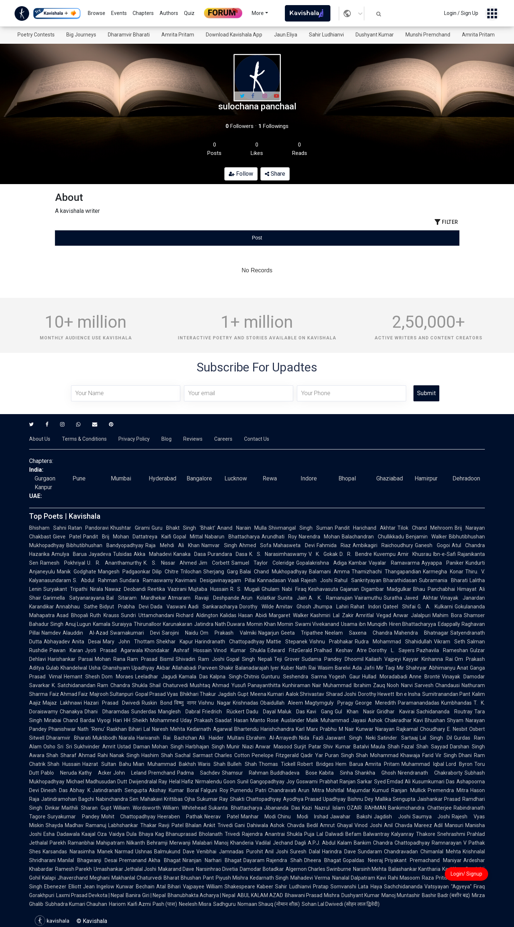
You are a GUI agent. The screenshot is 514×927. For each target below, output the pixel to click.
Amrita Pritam (177, 35)
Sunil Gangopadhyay (261, 781)
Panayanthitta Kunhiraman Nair (285, 685)
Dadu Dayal (261, 711)
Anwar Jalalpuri (412, 615)
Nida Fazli (311, 738)
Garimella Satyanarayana (74, 598)
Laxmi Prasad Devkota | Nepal (90, 895)
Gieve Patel (67, 537)
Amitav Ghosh (293, 606)
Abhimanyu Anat (448, 668)
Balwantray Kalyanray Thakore (399, 834)
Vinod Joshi (368, 825)
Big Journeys (81, 35)
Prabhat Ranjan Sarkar (345, 781)
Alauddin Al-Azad (85, 633)
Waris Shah (211, 764)
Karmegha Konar (443, 571)
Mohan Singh (168, 746)
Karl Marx (307, 729)
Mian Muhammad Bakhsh (164, 764)
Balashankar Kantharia (414, 869)
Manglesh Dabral (179, 711)
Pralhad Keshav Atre (340, 650)
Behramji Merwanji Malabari (179, 843)
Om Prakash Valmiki (228, 633)
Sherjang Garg (220, 571)
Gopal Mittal (188, 537)
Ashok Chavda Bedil (294, 825)
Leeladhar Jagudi (156, 676)
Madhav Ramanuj (85, 825)
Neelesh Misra (195, 904)
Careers (223, 439)
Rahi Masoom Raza (411, 878)
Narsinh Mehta (370, 869)
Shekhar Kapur (174, 641)
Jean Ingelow (99, 886)
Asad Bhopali (72, 615)
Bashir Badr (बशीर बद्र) (446, 895)
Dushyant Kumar (375, 35)
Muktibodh (105, 738)
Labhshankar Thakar (132, 825)
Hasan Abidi (252, 615)
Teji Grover (287, 659)
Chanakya (71, 711)
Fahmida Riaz (334, 545)
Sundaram (370, 851)
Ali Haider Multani (221, 738)
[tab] (122, 238)
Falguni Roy (214, 790)
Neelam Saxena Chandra (358, 633)
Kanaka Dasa (189, 554)
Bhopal (347, 478)
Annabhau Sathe (77, 606)
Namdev (51, 633)
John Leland (129, 773)
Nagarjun (268, 633)
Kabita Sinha (336, 773)
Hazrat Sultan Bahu (106, 764)
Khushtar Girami (130, 528)
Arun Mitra (311, 790)
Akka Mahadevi (153, 554)
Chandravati (282, 790)
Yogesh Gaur (344, 676)
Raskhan (117, 729)
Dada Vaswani (168, 606)
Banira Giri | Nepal (145, 895)
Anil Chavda (398, 825)
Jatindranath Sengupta (119, 790)
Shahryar (416, 668)
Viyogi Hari (109, 720)
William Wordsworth (137, 808)
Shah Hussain (64, 764)
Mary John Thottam (128, 641)
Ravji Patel (171, 825)
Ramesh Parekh (73, 869)
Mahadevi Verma (310, 878)
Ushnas (143, 851)
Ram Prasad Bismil (150, 659)
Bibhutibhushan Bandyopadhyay (105, 545)
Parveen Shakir (216, 668)
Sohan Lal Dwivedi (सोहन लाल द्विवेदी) (341, 904)
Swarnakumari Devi (135, 633)
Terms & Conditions (84, 439)
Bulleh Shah (241, 764)
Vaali (293, 580)
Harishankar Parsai (70, 659)
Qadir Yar (312, 755)
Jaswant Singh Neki (350, 738)
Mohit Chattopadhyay (128, 816)
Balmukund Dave (174, 851)
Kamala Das (193, 676)
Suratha (393, 598)
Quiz (189, 13)
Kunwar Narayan (375, 729)
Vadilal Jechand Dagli (280, 843)
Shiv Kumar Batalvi (346, 746)
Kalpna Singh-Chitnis (234, 676)
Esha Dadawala (61, 834)
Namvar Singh (219, 545)
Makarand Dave (176, 869)
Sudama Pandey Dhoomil (332, 659)
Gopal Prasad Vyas (156, 694)
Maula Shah (385, 746)
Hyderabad (162, 478)
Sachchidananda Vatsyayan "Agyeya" (428, 886)
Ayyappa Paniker (442, 563)
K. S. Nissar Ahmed (170, 563)
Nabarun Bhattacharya (232, 537)
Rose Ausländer (286, 720)
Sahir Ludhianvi (326, 35)
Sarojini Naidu (180, 633)
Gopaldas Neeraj (362, 860)
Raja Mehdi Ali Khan (172, 545)
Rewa (270, 478)
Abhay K (80, 790)
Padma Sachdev (198, 773)
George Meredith (375, 703)
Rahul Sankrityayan (357, 580)
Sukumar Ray (212, 799)
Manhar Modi (258, 816)
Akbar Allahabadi (176, 668)
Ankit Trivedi (218, 825)
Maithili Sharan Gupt (86, 808)
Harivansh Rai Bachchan (167, 738)
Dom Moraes (117, 676)
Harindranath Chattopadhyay (229, 641)
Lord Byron (459, 764)
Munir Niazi (240, 746)
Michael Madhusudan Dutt (96, 781)
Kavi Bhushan (429, 720)
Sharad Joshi (341, 694)
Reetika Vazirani (167, 589)
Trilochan (190, 571)
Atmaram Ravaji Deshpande (203, 598)
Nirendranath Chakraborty (430, 773)
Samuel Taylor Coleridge (262, 563)
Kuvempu (385, 554)
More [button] (258, 13)
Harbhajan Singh (205, 746)
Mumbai (121, 478)
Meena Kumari (267, 694)
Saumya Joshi (431, 816)
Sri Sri (64, 746)
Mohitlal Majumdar (348, 790)
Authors (169, 13)
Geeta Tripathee (302, 633)
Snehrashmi (451, 834)
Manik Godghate (76, 571)
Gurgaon (45, 478)
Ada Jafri (363, 668)
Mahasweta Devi (293, 545)
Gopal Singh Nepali (249, 659)
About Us (39, 439)
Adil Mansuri (448, 825)
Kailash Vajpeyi (383, 659)
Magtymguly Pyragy (329, 703)
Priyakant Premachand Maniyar (423, 860)
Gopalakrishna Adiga (321, 563)
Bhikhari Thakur (198, 694)
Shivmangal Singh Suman (300, 528)
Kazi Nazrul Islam (323, 808)
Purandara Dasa (227, 554)
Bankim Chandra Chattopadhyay (392, 843)
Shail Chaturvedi (168, 685)
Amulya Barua (69, 554)
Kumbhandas (456, 703)
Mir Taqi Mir (390, 668)
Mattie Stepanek (286, 641)
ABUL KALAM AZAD (260, 895)
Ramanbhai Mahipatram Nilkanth (106, 843)
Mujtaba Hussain (208, 589)
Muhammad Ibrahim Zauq (354, 685)
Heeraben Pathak (180, 816)
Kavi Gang (320, 711)
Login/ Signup (466, 874)
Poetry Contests (36, 35)
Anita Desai (86, 641)
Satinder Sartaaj (397, 738)
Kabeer (265, 886)
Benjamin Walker (426, 537)
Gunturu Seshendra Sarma (294, 676)
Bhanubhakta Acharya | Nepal (201, 895)
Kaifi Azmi (139, 904)
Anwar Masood (273, 746)
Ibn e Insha (408, 694)
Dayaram (253, 860)
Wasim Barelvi (334, 668)
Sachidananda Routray (444, 711)
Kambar (358, 563)
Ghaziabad (389, 478)
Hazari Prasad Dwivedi (112, 703)
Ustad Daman (133, 746)
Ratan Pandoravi (88, 528)
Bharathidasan (400, 580)
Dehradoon (466, 478)
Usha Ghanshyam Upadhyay (121, 668)
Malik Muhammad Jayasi (336, 720)
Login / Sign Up (461, 13)
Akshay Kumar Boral (174, 790)
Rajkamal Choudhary (420, 729)
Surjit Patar (307, 746)
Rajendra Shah (284, 860)
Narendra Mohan (319, 537)
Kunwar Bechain (135, 886)
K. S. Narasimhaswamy (278, 554)
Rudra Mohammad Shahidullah (393, 641)
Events (119, 13)
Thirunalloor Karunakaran (163, 624)
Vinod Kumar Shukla (239, 650)
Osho (49, 746)
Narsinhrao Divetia (217, 869)
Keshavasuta (323, 589)
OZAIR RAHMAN (366, 808)
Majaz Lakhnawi (62, 703)
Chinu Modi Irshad (303, 816)
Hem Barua (349, 764)
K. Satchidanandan (73, 685)
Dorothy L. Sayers (392, 650)
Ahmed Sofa (255, 545)
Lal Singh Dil (436, 738)
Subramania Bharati (443, 580)
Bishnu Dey (360, 799)
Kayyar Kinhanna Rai (428, 659)
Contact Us (256, 439)
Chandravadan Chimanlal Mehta (422, 851)
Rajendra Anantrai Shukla (272, 834)
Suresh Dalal (305, 851)
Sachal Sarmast (194, 755)
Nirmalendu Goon (215, 781)
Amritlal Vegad (373, 615)
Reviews (193, 439)
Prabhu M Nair (337, 729)
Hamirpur (426, 478)
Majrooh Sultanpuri (111, 694)
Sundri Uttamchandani (147, 615)
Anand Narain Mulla (242, 528)
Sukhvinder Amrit (94, 746)
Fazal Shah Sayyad (424, 746)
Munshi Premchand (427, 35)
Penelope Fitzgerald (275, 755)
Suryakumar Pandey (73, 816)
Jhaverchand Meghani (83, 878)
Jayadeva (100, 554)
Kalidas (228, 615)
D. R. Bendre (356, 554)
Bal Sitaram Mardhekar (136, 598)
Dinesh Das (54, 790)
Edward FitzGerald (289, 650)
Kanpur (43, 487)
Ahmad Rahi (93, 755)
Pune (79, 478)
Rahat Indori (365, 606)
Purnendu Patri (248, 790)
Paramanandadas (418, 703)
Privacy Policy (134, 439)
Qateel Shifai (399, 606)
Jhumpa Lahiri (331, 606)
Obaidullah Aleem (281, 703)
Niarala (127, 738)
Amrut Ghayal (336, 825)
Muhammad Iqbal (422, 764)
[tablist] (257, 238)
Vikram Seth (449, 641)
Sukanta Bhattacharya (235, 808)
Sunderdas (143, 711)
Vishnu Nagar (214, 703)
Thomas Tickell (277, 764)
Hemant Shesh (82, 676)
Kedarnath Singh (269, 878)
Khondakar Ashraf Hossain (178, 650)
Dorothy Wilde (256, 606)
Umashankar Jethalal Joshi (125, 869)
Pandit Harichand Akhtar (365, 528)
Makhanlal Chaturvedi (136, 878)
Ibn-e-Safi (444, 554)
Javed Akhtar (421, 598)
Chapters (143, 13)
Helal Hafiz (181, 781)
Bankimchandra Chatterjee (420, 808)
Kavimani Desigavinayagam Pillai (215, 580)
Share (275, 173)
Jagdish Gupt (233, 694)
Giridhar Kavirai (396, 711)
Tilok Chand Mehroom (425, 528)
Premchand (161, 773)
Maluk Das (291, 711)
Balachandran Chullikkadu (373, 537)
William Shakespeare (230, 886)
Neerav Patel (221, 816)
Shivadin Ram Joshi (200, 659)
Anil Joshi (277, 851)
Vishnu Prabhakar (331, 641)
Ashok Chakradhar (390, 720)
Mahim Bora (447, 615)
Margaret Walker (289, 615)
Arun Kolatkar (258, 598)
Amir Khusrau (414, 554)
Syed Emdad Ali (392, 781)
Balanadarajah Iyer (257, 668)
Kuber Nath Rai (298, 668)
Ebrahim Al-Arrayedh (271, 738)
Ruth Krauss (104, 615)
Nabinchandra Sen (117, 799)
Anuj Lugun (78, 624)
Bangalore (199, 478)
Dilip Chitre (165, 571)
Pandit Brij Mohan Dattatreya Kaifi (127, 537)
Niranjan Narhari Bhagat (212, 860)
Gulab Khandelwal (66, 668)
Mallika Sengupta (395, 799)
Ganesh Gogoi (432, 545)
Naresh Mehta (168, 729)
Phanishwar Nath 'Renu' (76, 729)
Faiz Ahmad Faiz (69, 694)
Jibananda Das (282, 808)
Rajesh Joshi (317, 580)
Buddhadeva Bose (293, 773)
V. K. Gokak (323, 554)
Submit (426, 393)
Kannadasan (271, 580)
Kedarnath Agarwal (209, 729)
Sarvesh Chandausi (437, 685)
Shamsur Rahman (245, 773)
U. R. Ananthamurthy (114, 563)
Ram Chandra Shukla (122, 685)
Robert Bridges (315, 764)
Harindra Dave (339, 851)
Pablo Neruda (59, 773)
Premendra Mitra (448, 790)
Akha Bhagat (164, 860)
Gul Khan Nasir (355, 711)
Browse (96, 13)
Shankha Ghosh (375, 773)
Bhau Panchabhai (434, 589)
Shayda (54, 825)
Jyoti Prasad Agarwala (114, 650)
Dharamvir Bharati (129, 35)
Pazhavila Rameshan (442, 650)
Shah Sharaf (61, 755)
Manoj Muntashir (400, 895)
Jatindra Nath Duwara (219, 624)
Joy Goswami (302, 781)
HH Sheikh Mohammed (151, 720)
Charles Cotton (232, 755)
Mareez (423, 825)
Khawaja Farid (416, 755)
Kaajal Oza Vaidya (103, 834)
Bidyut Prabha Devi (124, 606)
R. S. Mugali (245, 589)
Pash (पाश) (165, 904)
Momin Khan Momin (270, 624)
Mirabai (52, 720)
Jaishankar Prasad (438, 799)
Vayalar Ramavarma (394, 563)
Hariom (117, 904)
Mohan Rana (110, 659)
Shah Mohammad (377, 755)
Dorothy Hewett (376, 694)
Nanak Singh (125, 755)
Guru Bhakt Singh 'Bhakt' (183, 528)
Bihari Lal (139, 729)
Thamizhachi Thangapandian (386, 571)
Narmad (124, 851)
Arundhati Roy (279, 537)
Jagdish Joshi (392, 816)
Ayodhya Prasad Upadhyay (314, 799)
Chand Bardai (79, 720)
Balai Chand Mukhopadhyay (273, 571)
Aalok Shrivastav (305, 694)
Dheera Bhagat (322, 860)
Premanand (132, 860)
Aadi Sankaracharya (213, 606)
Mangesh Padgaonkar (124, 571)
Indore (309, 478)
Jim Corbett (214, 563)
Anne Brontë (424, 676)
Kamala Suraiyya (112, 624)
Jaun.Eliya (285, 35)
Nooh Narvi (399, 685)
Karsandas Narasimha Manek (78, 851)
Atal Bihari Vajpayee (180, 886)
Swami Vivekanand (317, 624)
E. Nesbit (457, 729)
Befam (353, 834)
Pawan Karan (66, 650)
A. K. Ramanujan (331, 598)
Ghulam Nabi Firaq (284, 589)
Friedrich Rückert (223, 711)
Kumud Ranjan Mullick (399, 790)
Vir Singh (446, 755)
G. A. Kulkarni (435, 606)
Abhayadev (57, 641)
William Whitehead (184, 808)
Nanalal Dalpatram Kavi (359, 878)
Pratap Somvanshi (335, 886)
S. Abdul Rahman (95, 580)
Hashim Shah (157, 755)
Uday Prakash (196, 720)
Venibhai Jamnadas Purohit (229, 851)
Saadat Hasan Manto (240, 720)
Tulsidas (122, 554)
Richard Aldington (197, 615)
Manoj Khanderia (234, 843)
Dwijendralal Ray (148, 781)
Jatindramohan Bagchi (67, 799)
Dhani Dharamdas (107, 711)
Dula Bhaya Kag (145, 834)
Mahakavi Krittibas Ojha (167, 799)
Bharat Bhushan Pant (189, 878)
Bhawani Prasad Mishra (312, 895)
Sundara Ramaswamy (146, 580)
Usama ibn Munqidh (364, 624)
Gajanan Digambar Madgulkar (375, 589)
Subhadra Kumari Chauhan (76, 904)
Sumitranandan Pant (446, 694)
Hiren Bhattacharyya (412, 624)
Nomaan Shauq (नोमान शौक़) (269, 904)
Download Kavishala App (234, 35)
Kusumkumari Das (433, 781)
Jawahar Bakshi (351, 816)
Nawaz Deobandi (125, 589)
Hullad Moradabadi (384, 676)
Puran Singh (339, 755)
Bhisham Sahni (47, 528)
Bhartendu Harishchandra (264, 729)
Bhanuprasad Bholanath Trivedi (203, 834)
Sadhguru (224, 904)
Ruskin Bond (157, 703)
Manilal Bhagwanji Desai (87, 860)
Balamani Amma (329, 571)
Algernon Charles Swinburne (318, 869)
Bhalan (193, 825)
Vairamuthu (368, 598)
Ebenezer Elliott (62, 886)
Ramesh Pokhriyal (62, 563)
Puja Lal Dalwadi (323, 834)
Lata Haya (370, 886)
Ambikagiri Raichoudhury (383, 545)
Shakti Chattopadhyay (255, 799)
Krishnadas (245, 703)
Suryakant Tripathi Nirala (73, 589)
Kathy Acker (95, 773)
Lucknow (235, 478)
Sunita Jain (292, 598)
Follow (241, 173)
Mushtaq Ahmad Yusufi (218, 685)
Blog (166, 439)
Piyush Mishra (232, 878)
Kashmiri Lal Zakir (332, 615)
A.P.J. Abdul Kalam (330, 843)
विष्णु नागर (185, 703)
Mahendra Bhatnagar (421, 633)
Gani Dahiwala (251, 825)
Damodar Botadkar (261, 869)
